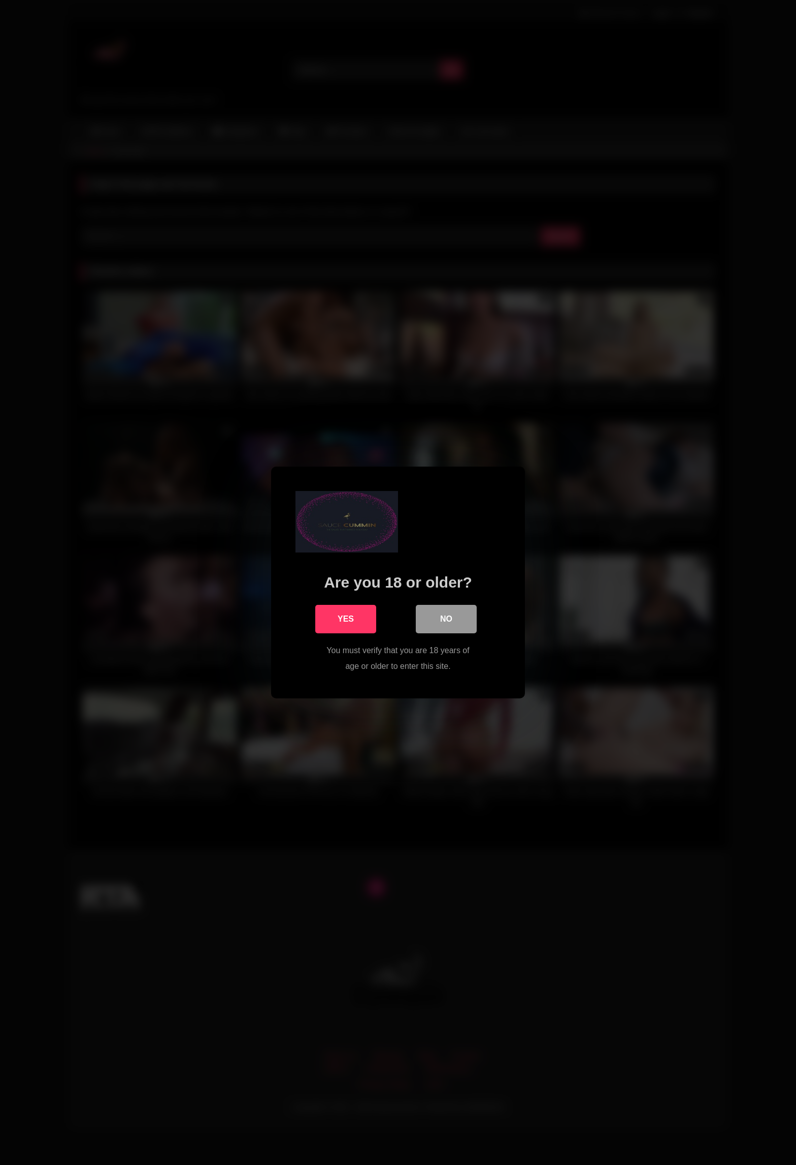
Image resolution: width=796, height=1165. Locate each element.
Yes (346, 619)
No (446, 619)
